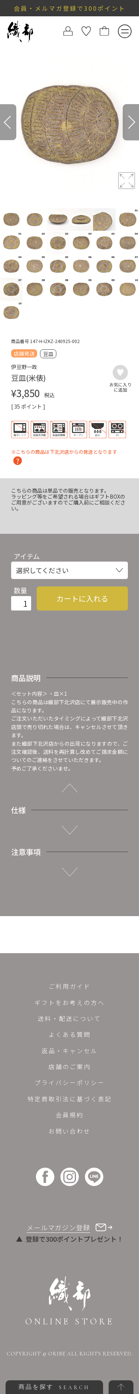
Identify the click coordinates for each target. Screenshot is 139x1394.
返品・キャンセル (70, 1050)
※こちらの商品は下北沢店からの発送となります (64, 452)
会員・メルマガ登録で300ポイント (70, 8)
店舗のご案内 (70, 1066)
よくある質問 (70, 1034)
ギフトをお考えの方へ (69, 1002)
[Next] (131, 122)
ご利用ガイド (70, 986)
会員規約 (70, 1114)
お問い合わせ (70, 1131)
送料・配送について (69, 1018)
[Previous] (8, 122)
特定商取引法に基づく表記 (69, 1098)
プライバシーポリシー (69, 1082)
